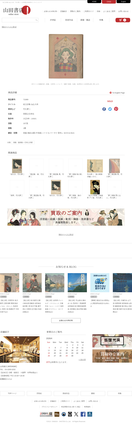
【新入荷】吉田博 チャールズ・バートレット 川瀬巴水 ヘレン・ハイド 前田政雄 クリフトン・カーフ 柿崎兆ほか (54, 307)
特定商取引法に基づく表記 (70, 407)
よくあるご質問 (109, 11)
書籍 (93, 394)
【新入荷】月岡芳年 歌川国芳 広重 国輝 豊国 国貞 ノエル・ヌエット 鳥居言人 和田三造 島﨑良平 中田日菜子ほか (9, 307)
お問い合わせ (123, 11)
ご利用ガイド (88, 11)
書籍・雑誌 (85, 19)
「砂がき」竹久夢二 (16, 175)
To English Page (117, 93)
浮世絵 (53, 19)
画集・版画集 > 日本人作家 (23, 142)
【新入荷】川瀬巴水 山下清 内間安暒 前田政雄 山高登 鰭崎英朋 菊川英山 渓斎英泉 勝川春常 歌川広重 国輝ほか (122, 307)
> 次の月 (82, 360)
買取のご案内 (75, 11)
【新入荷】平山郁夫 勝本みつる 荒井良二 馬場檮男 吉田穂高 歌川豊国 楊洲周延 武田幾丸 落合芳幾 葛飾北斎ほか (77, 307)
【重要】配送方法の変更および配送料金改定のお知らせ (99, 304)
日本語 (109, 2)
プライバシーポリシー (49, 407)
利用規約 (87, 407)
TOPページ (12, 394)
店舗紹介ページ (6, 379)
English (123, 1)
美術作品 (69, 19)
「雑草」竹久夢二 (16, 196)
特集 (101, 19)
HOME (94, 1)
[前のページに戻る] (9, 27)
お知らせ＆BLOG (50, 11)
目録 (98, 11)
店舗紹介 (63, 11)
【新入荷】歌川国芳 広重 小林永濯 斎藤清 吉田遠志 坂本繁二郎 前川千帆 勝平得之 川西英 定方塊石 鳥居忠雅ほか (32, 307)
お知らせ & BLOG (66, 267)
